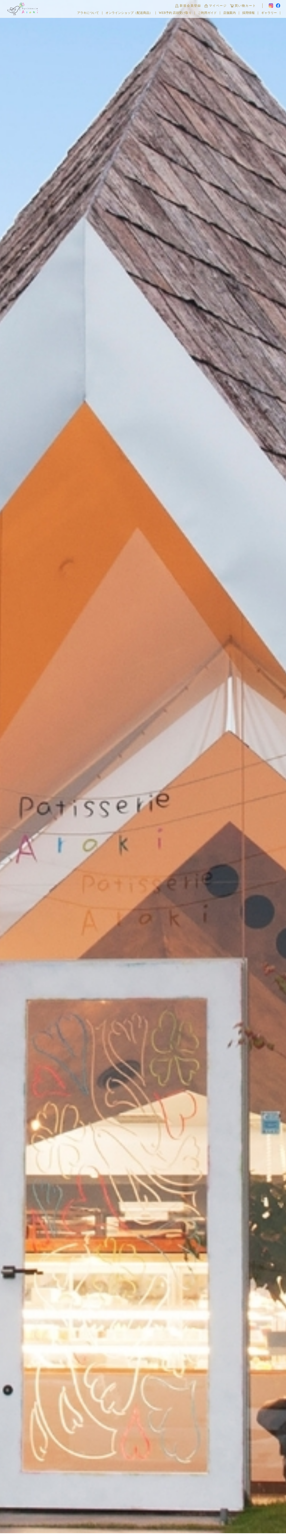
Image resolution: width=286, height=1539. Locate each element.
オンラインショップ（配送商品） (128, 13)
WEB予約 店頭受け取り (175, 13)
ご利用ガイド (207, 13)
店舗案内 (229, 13)
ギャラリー (269, 13)
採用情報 (248, 13)
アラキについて (88, 13)
